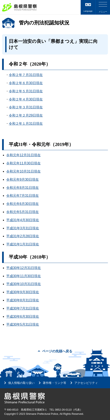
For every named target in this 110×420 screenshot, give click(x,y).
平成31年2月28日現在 (22, 236)
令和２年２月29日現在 (26, 115)
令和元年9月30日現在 (22, 179)
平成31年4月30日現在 (22, 220)
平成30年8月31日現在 (22, 300)
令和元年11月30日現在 (23, 163)
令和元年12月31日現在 (23, 155)
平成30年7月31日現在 (22, 308)
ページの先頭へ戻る (55, 351)
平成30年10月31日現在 (23, 284)
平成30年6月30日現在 (22, 316)
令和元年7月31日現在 (22, 195)
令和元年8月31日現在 (22, 187)
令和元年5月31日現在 (22, 212)
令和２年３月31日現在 (26, 107)
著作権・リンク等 (54, 382)
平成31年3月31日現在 (22, 228)
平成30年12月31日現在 (23, 268)
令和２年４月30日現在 (26, 99)
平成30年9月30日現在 (22, 292)
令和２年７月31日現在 (26, 75)
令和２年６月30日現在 (26, 83)
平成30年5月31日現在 (22, 324)
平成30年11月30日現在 (23, 276)
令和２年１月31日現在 (26, 123)
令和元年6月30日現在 (22, 204)
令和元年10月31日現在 (23, 171)
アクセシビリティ (86, 382)
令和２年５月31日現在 (26, 91)
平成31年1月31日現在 (22, 244)
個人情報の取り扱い (21, 382)
